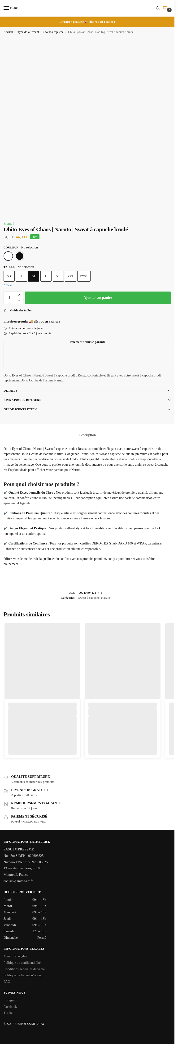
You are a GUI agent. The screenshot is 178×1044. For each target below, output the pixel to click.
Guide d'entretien (20, 409)
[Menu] (11, 8)
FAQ (7, 981)
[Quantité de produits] (9, 298)
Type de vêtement (28, 32)
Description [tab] (87, 435)
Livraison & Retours (22, 400)
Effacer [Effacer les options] (8, 285)
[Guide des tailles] (18, 310)
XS (9, 276)
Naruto (105, 597)
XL (58, 276)
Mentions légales (15, 956)
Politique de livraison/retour (23, 975)
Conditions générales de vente (24, 969)
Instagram (10, 1000)
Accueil (8, 32)
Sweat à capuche (53, 32)
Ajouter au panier (97, 298)
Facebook (10, 1007)
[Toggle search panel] (158, 8)
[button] (165, 8)
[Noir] (19, 256)
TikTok (8, 1013)
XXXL (84, 276)
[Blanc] (8, 256)
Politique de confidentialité (22, 962)
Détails (10, 390)
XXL (70, 276)
